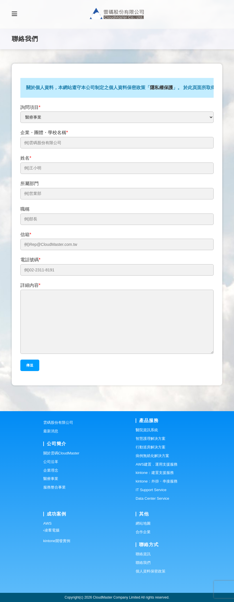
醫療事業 (50, 478)
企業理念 (50, 470)
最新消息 (50, 431)
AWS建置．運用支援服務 (157, 464)
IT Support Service (151, 490)
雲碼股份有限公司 (58, 422)
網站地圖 (143, 523)
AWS (47, 523)
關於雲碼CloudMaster (61, 453)
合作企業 (143, 532)
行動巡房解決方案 (150, 447)
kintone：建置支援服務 (155, 472)
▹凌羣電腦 (51, 530)
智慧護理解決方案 (150, 438)
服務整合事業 (54, 487)
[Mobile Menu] (14, 14)
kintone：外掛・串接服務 (157, 481)
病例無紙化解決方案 (152, 456)
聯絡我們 (143, 562)
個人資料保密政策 (150, 571)
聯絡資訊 (143, 554)
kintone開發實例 (56, 541)
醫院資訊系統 (147, 430)
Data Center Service (152, 498)
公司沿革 (50, 462)
